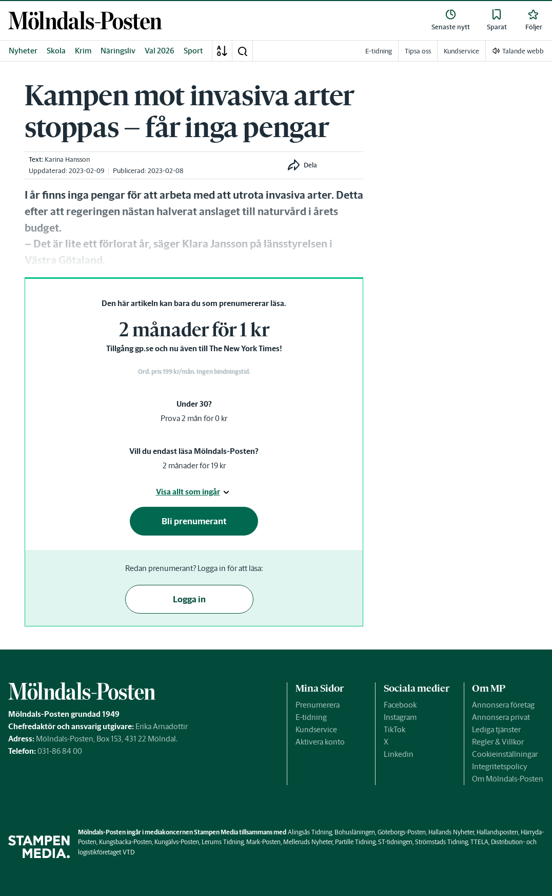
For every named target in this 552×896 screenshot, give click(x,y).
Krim (83, 50)
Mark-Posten (263, 842)
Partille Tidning (355, 842)
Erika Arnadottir (161, 726)
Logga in (189, 599)
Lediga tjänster (496, 729)
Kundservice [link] (461, 51)
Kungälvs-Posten (176, 842)
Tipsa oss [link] (418, 51)
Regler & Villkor (498, 742)
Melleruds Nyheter (307, 842)
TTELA (479, 842)
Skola (56, 50)
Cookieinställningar (505, 754)
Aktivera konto (320, 742)
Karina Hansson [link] (67, 159)
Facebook (400, 705)
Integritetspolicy (499, 766)
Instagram (400, 717)
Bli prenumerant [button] (194, 521)
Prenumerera (317, 705)
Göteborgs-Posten (402, 832)
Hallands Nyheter (451, 832)
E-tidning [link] (378, 51)
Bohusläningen (354, 832)
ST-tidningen (395, 842)
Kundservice (316, 729)
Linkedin (398, 754)
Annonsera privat (501, 717)
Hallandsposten (497, 832)
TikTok (394, 729)
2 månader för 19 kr (194, 465)
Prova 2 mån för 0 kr (194, 418)
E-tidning (311, 717)
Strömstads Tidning (441, 842)
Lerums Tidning (223, 842)
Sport (193, 50)
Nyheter (23, 50)
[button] (242, 51)
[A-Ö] (222, 51)
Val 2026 (159, 50)
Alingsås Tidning (310, 832)
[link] (85, 20)
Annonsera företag (503, 705)
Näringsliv (118, 50)
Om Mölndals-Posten (507, 779)
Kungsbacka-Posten (125, 842)
